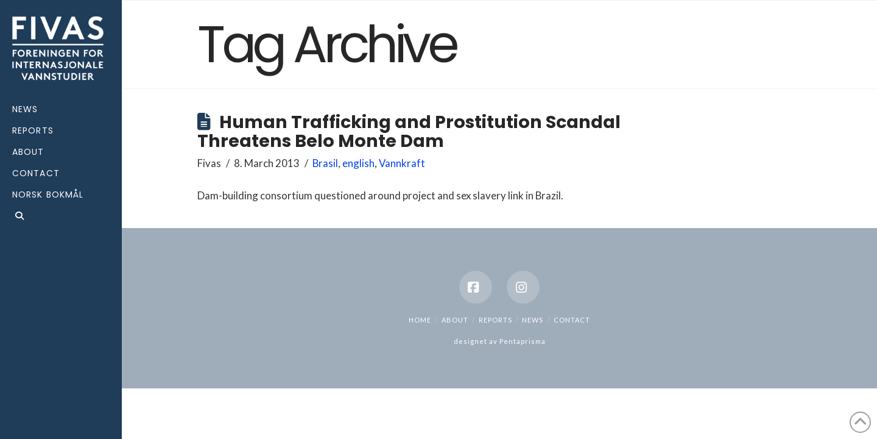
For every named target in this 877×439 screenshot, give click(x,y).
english (358, 163)
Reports (495, 320)
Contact (572, 320)
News (532, 320)
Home (420, 320)
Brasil (325, 163)
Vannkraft (402, 163)
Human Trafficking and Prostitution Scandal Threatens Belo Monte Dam (409, 131)
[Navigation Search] (61, 217)
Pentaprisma (522, 341)
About (455, 320)
